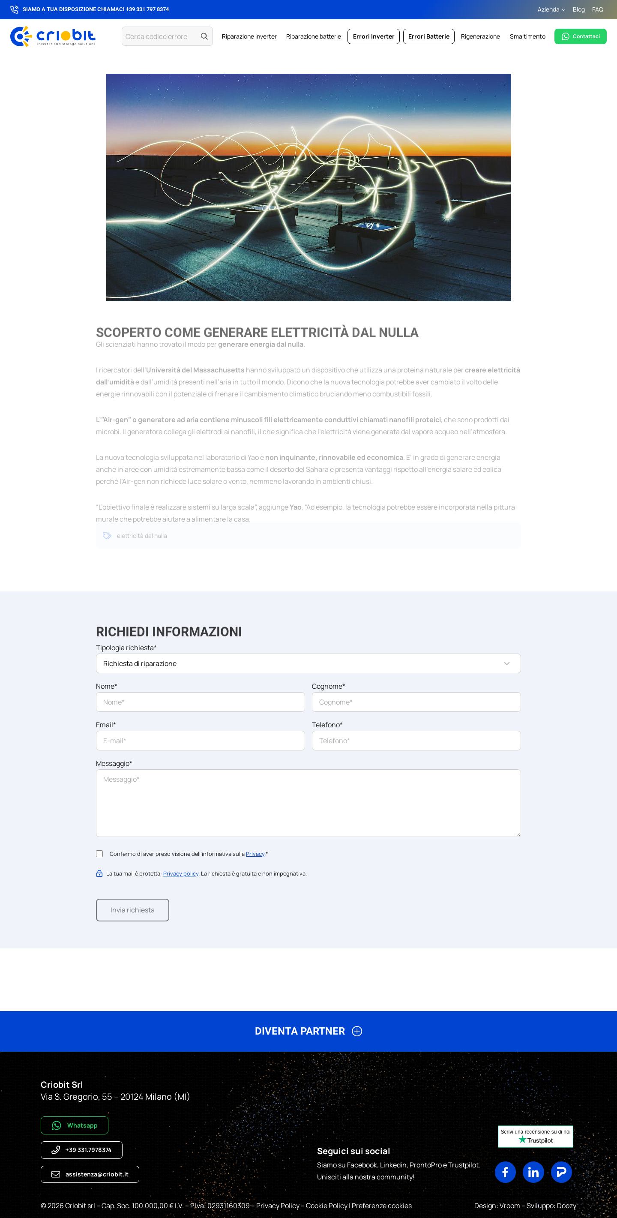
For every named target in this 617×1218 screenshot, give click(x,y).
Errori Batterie (428, 36)
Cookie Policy (326, 1205)
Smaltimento (527, 36)
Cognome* (328, 686)
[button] (308, 1035)
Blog (579, 9)
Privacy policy (180, 873)
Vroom (510, 1205)
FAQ (597, 9)
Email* (106, 724)
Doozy (566, 1205)
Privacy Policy (278, 1205)
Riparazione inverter (249, 36)
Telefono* (327, 724)
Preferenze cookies (382, 1205)
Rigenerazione (480, 36)
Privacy (255, 854)
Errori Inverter (374, 36)
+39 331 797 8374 (147, 9)
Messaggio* (114, 763)
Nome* (106, 686)
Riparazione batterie (313, 36)
